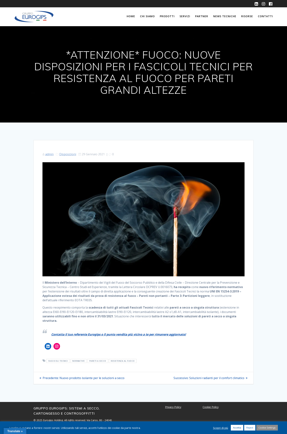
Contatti (265, 16)
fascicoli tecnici (58, 361)
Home (131, 16)
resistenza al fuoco (123, 361)
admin (49, 154)
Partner (201, 16)
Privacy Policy (173, 407)
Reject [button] (249, 427)
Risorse (247, 16)
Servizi (185, 16)
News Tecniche (224, 16)
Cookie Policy (211, 407)
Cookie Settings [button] (267, 427)
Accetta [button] (237, 427)
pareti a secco (97, 361)
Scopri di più (220, 427)
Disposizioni (67, 154)
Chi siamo (147, 16)
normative (78, 361)
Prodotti (167, 16)
